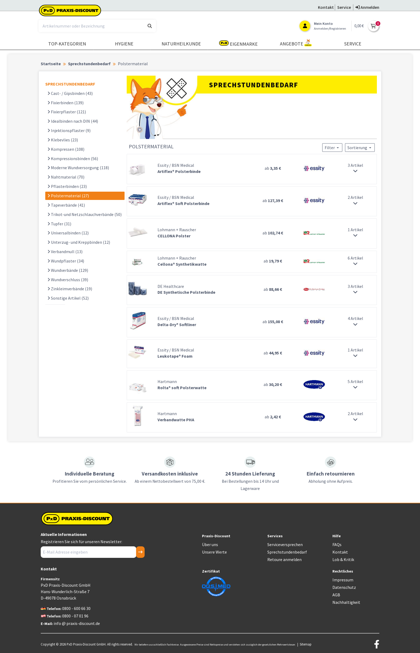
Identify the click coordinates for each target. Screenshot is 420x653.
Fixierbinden (65, 102)
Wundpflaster (65, 261)
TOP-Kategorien (67, 44)
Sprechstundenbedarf (287, 552)
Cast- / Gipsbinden (70, 93)
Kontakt (340, 552)
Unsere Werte (214, 552)
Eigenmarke (238, 43)
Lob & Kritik (343, 559)
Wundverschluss (67, 279)
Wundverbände (67, 270)
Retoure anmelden (284, 559)
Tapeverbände (66, 205)
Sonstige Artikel (68, 298)
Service (352, 44)
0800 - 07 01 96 (75, 616)
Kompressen (65, 149)
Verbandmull (64, 251)
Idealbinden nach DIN (72, 121)
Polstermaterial (68, 195)
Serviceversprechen (285, 544)
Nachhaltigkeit (346, 602)
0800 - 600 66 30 (76, 608)
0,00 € (359, 25)
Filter (332, 147)
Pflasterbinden (67, 186)
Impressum (342, 579)
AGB (336, 594)
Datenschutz (344, 587)
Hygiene (124, 44)
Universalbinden (68, 232)
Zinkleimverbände (69, 288)
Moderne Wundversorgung (78, 167)
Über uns (210, 544)
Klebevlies (62, 139)
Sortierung (359, 147)
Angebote (296, 43)
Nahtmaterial (65, 177)
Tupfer (59, 223)
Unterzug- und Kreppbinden (78, 242)
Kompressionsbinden (72, 158)
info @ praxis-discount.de (77, 623)
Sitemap (306, 644)
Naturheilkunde (181, 44)
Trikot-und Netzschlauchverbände (84, 214)
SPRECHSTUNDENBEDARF (70, 84)
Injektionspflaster (69, 130)
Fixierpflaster (66, 111)
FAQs (337, 544)
